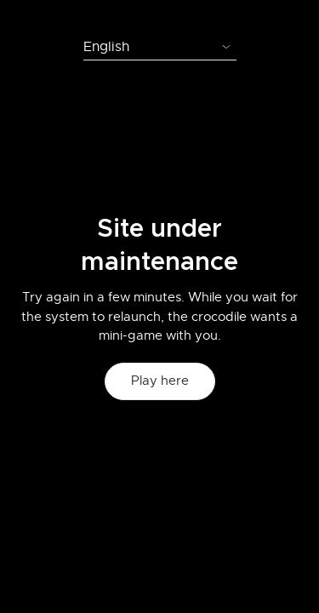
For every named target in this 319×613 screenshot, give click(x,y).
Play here (160, 380)
